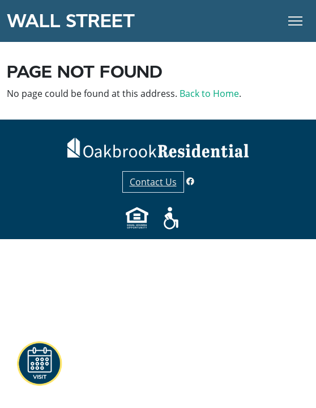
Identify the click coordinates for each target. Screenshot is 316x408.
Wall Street (71, 21)
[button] (39, 363)
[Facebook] (190, 181)
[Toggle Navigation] (295, 21)
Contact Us (153, 182)
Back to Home (209, 93)
